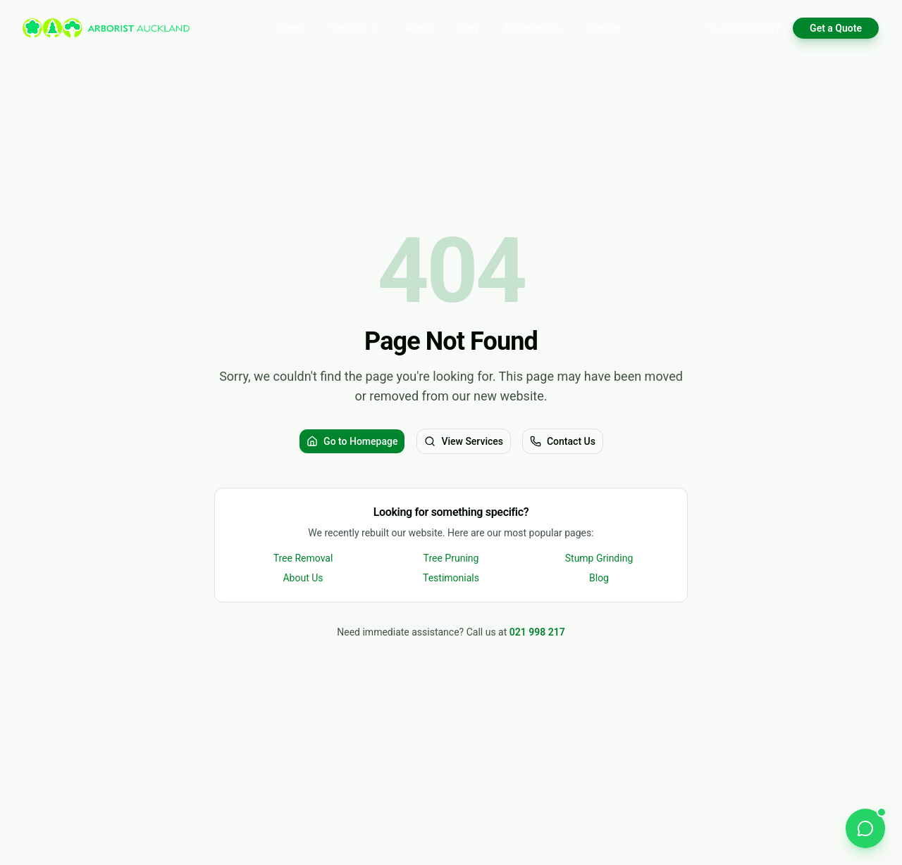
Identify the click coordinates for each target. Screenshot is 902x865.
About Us (303, 577)
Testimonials (531, 28)
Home (291, 28)
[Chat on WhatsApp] (865, 828)
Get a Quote (836, 28)
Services (355, 28)
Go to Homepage (352, 441)
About (419, 28)
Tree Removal (303, 558)
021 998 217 (745, 28)
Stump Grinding (599, 558)
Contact (603, 28)
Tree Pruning (451, 558)
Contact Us (562, 441)
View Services (463, 441)
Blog (468, 28)
